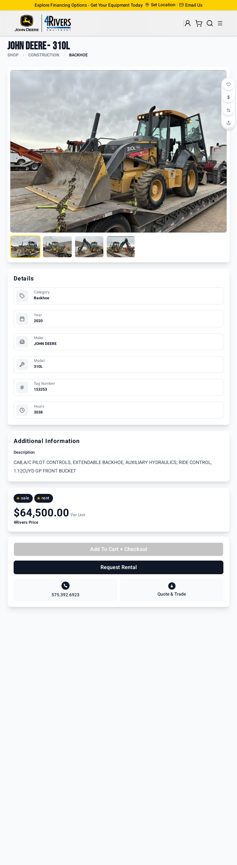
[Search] (209, 23)
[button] (190, 5)
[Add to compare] (228, 109)
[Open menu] (220, 23)
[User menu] (187, 23)
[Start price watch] (228, 97)
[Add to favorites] (228, 84)
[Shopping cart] (198, 23)
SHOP (12, 55)
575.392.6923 (65, 594)
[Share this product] (228, 122)
